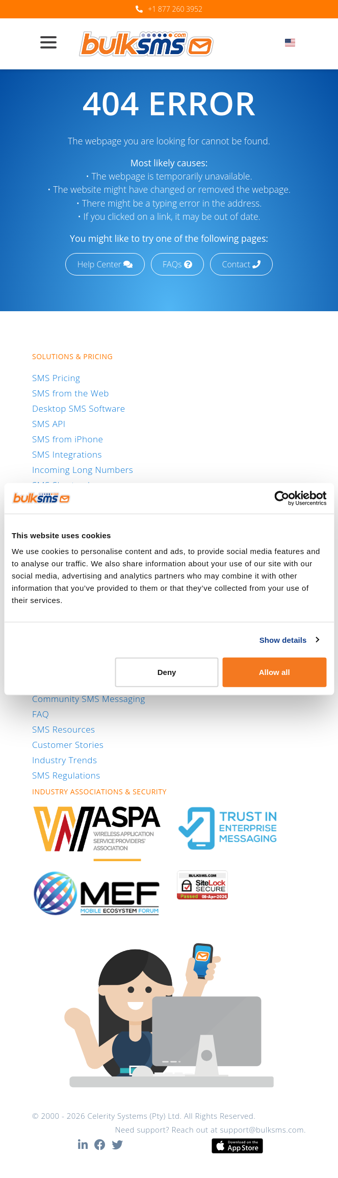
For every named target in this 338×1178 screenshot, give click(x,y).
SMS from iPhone (67, 439)
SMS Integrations (67, 454)
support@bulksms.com (262, 1129)
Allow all (274, 672)
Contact (241, 264)
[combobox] (293, 45)
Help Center (105, 264)
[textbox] (293, 42)
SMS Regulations (66, 775)
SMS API (49, 424)
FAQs (177, 264)
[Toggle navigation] (52, 43)
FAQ (40, 714)
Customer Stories (67, 744)
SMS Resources (63, 729)
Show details (283, 639)
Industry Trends (64, 760)
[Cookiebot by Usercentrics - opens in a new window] (281, 498)
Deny (167, 672)
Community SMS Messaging (88, 699)
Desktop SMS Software (78, 408)
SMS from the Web (70, 393)
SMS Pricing (56, 378)
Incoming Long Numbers (82, 469)
